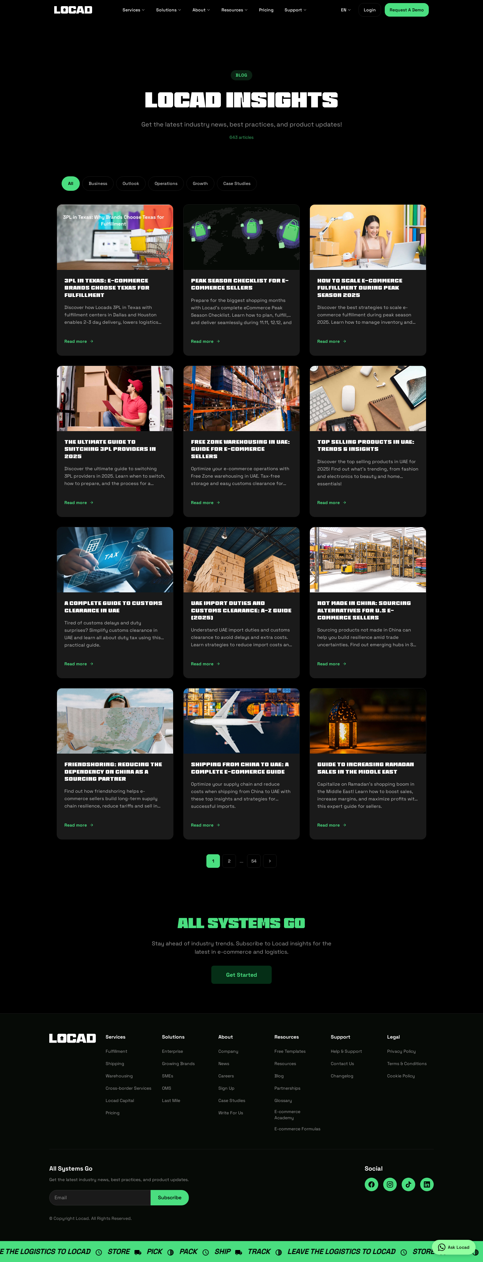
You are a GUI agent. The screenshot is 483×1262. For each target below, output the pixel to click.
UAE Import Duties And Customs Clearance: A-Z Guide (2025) (241, 610)
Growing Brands (178, 1063)
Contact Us (342, 1063)
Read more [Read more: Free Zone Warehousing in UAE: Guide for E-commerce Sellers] (205, 502)
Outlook (131, 183)
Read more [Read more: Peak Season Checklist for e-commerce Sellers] (205, 341)
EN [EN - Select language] (346, 10)
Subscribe (169, 1197)
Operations (166, 183)
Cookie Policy (401, 1076)
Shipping (115, 1063)
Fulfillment (116, 1051)
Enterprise (172, 1051)
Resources (234, 10)
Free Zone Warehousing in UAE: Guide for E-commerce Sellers (240, 449)
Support (296, 10)
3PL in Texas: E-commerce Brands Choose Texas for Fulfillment (106, 288)
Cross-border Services (128, 1088)
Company (228, 1051)
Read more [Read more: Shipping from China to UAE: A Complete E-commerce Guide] (205, 825)
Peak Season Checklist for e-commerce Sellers (240, 284)
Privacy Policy (401, 1051)
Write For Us (230, 1113)
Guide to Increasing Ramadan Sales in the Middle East (365, 768)
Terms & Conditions (407, 1063)
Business (98, 183)
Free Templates (290, 1051)
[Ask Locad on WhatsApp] (454, 1247)
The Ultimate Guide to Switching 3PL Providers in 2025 (110, 449)
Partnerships (287, 1088)
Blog (279, 1076)
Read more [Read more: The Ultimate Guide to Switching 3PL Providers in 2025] (79, 502)
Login (370, 10)
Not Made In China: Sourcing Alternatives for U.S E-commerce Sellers (364, 610)
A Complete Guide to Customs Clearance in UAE (113, 606)
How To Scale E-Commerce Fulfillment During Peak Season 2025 (359, 288)
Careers (226, 1076)
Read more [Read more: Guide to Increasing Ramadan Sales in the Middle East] (332, 825)
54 (254, 861)
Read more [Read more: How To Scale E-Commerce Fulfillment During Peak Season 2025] (332, 341)
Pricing (266, 10)
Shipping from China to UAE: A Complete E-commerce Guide (240, 768)
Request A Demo (407, 10)
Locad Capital (120, 1100)
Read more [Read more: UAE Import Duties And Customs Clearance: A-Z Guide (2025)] (205, 664)
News (223, 1063)
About (201, 10)
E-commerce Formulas (297, 1129)
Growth (200, 183)
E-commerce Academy (287, 1114)
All (70, 183)
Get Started (241, 974)
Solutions (168, 10)
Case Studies (236, 183)
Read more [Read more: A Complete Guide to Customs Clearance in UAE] (79, 664)
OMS (166, 1088)
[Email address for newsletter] (100, 1197)
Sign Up (226, 1088)
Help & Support (346, 1051)
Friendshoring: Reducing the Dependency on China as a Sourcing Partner (113, 772)
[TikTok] (408, 1184)
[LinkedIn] (427, 1184)
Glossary (283, 1100)
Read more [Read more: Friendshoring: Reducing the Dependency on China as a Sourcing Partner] (79, 825)
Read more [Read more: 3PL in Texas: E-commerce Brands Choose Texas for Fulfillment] (79, 341)
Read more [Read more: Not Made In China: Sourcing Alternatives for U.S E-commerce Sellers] (332, 664)
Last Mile (171, 1100)
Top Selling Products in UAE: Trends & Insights (365, 445)
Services (134, 10)
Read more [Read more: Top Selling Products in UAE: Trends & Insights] (332, 502)
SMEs (167, 1076)
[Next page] (270, 861)
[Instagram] (390, 1184)
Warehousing (119, 1076)
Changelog (342, 1076)
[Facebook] (371, 1184)
